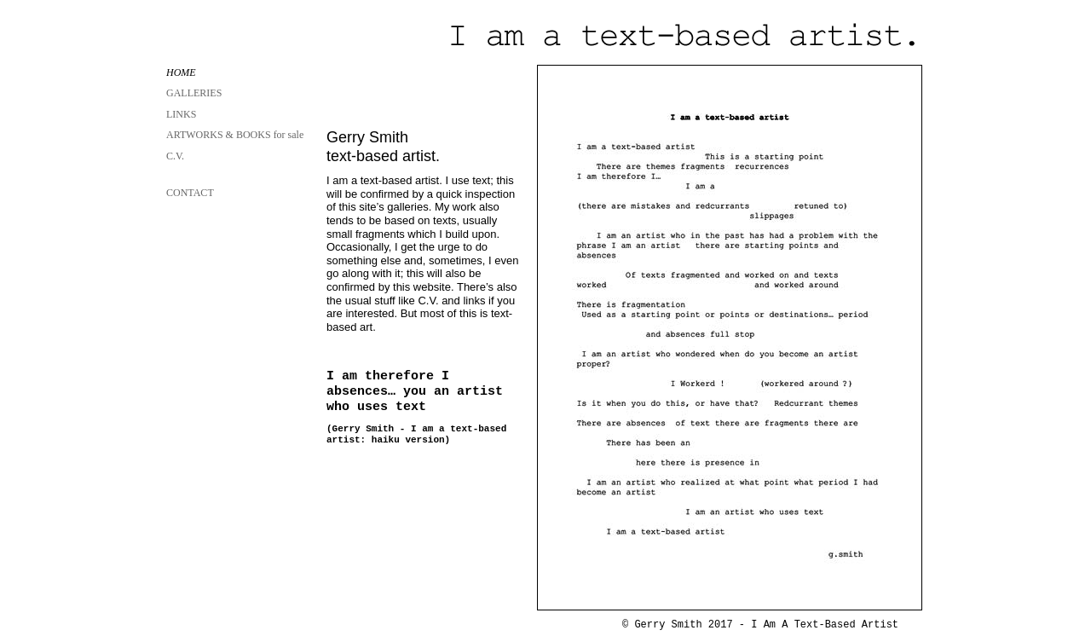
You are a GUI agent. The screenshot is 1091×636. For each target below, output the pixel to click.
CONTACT (190, 193)
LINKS (181, 114)
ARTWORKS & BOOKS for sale (234, 135)
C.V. (175, 156)
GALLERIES (194, 93)
